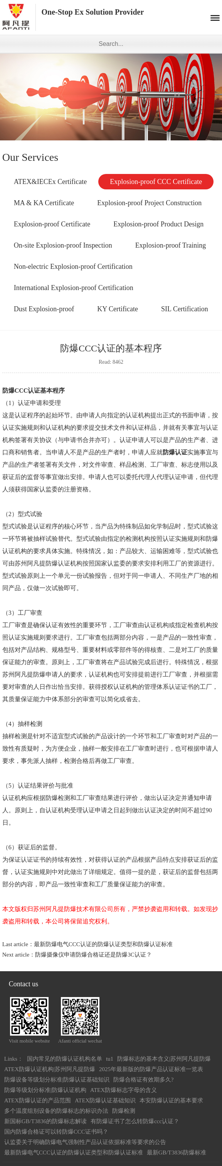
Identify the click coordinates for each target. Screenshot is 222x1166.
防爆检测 (123, 1111)
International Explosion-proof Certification (73, 288)
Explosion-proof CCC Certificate (156, 182)
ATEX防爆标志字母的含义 (123, 1090)
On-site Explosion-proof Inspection (63, 245)
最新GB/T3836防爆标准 (176, 1152)
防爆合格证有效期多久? (143, 1080)
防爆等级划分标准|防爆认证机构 (45, 1090)
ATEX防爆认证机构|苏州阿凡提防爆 (49, 1069)
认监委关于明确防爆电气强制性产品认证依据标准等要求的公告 (85, 1142)
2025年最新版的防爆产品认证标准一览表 (151, 1069)
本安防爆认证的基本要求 (171, 1100)
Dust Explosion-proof (44, 309)
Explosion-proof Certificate (52, 224)
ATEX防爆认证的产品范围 (37, 1100)
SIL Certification (184, 309)
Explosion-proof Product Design (158, 224)
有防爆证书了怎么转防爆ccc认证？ (135, 1121)
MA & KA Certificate (44, 203)
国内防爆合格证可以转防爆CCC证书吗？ (56, 1132)
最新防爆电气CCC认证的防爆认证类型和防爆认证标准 (103, 944)
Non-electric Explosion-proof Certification (73, 266)
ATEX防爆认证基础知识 (105, 1100)
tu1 (109, 1059)
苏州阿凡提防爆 (36, 563)
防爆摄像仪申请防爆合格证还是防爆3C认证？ (93, 955)
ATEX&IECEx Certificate (50, 182)
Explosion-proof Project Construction (149, 203)
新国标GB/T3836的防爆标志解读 (45, 1121)
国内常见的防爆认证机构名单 (64, 1059)
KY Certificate (117, 309)
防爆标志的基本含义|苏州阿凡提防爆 (164, 1059)
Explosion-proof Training (170, 245)
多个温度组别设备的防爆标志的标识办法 (56, 1111)
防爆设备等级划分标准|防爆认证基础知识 (56, 1080)
